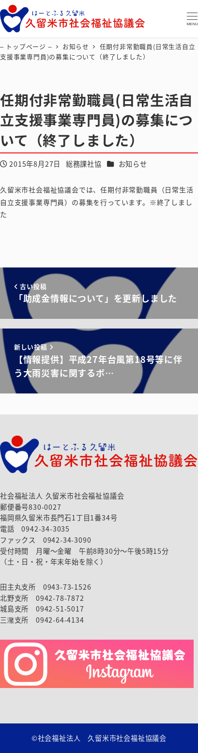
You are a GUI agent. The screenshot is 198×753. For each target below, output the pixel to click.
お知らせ (133, 164)
